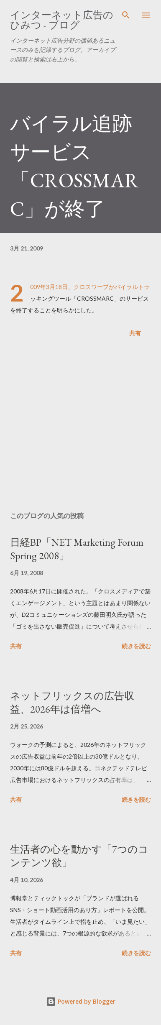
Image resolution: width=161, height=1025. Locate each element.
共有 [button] (135, 333)
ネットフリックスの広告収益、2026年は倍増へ (72, 702)
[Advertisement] (80, 426)
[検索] (126, 15)
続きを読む (136, 645)
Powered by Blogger (80, 1001)
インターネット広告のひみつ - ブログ (61, 19)
